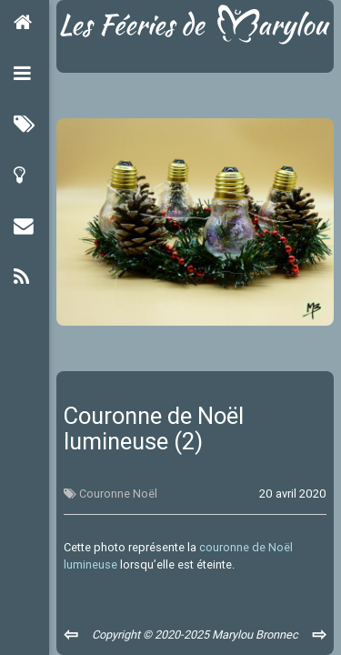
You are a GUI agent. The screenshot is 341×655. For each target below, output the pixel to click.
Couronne (104, 493)
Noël (145, 493)
